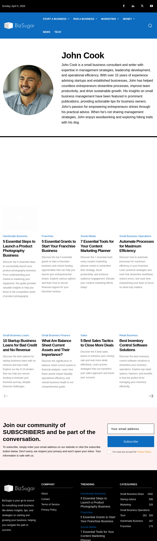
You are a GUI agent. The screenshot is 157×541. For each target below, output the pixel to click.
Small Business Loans (16, 327)
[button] (150, 25)
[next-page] (151, 385)
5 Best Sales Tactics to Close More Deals (95, 334)
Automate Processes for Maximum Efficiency (134, 242)
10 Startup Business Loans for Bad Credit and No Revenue (20, 336)
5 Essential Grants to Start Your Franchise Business (58, 242)
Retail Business (128, 327)
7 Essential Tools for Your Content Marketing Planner (97, 242)
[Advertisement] (78, 176)
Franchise (47, 236)
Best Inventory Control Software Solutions (133, 334)
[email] (131, 414)
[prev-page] (6, 385)
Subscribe (130, 427)
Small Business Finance (56, 327)
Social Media (88, 236)
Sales (84, 327)
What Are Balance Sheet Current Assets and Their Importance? (57, 336)
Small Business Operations (135, 236)
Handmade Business (15, 236)
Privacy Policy (144, 437)
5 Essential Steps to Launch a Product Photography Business (17, 244)
